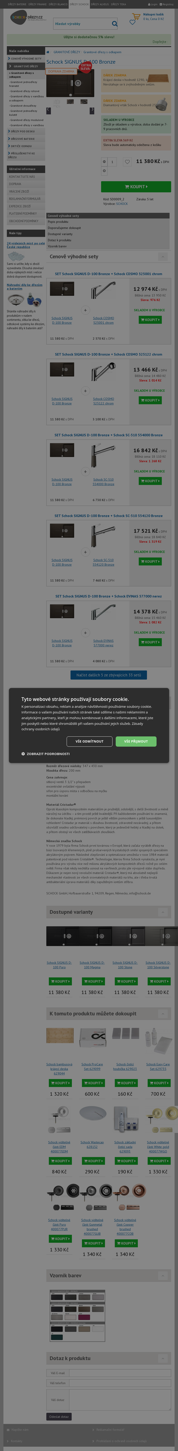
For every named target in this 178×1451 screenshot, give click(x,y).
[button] (45, 753)
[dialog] (89, 725)
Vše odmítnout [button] (89, 741)
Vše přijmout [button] (136, 741)
